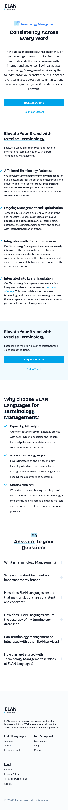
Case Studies (40, 740)
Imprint (8, 769)
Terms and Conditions (15, 778)
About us (8, 740)
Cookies (8, 783)
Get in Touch (34, 369)
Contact (38, 750)
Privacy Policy (11, 774)
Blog (36, 745)
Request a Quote (34, 359)
